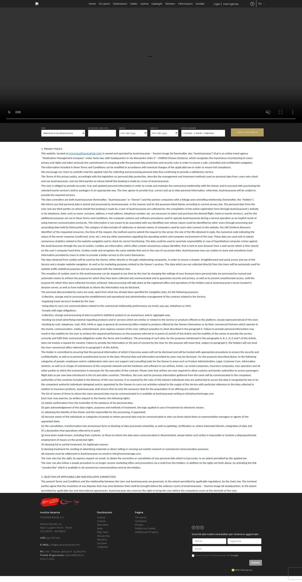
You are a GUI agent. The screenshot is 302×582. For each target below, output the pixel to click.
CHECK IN (122, 134)
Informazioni (185, 6)
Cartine (144, 6)
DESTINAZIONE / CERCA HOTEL (98, 134)
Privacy (139, 530)
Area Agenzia (230, 6)
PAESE (43, 134)
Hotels (133, 6)
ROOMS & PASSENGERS (188, 134)
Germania (102, 530)
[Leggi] (234, 561)
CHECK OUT (154, 134)
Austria (101, 523)
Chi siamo (104, 6)
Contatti (200, 6)
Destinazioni (120, 6)
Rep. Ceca (102, 538)
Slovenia (102, 545)
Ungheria (102, 552)
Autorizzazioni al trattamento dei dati (216, 561)
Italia (99, 534)
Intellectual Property (146, 538)
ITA (260, 6)
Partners (170, 6)
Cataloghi (157, 6)
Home (92, 6)
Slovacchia (103, 541)
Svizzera (102, 549)
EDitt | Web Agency (242, 576)
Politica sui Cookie (145, 534)
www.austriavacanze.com (85, 159)
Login (217, 6)
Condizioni (141, 527)
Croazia (101, 527)
